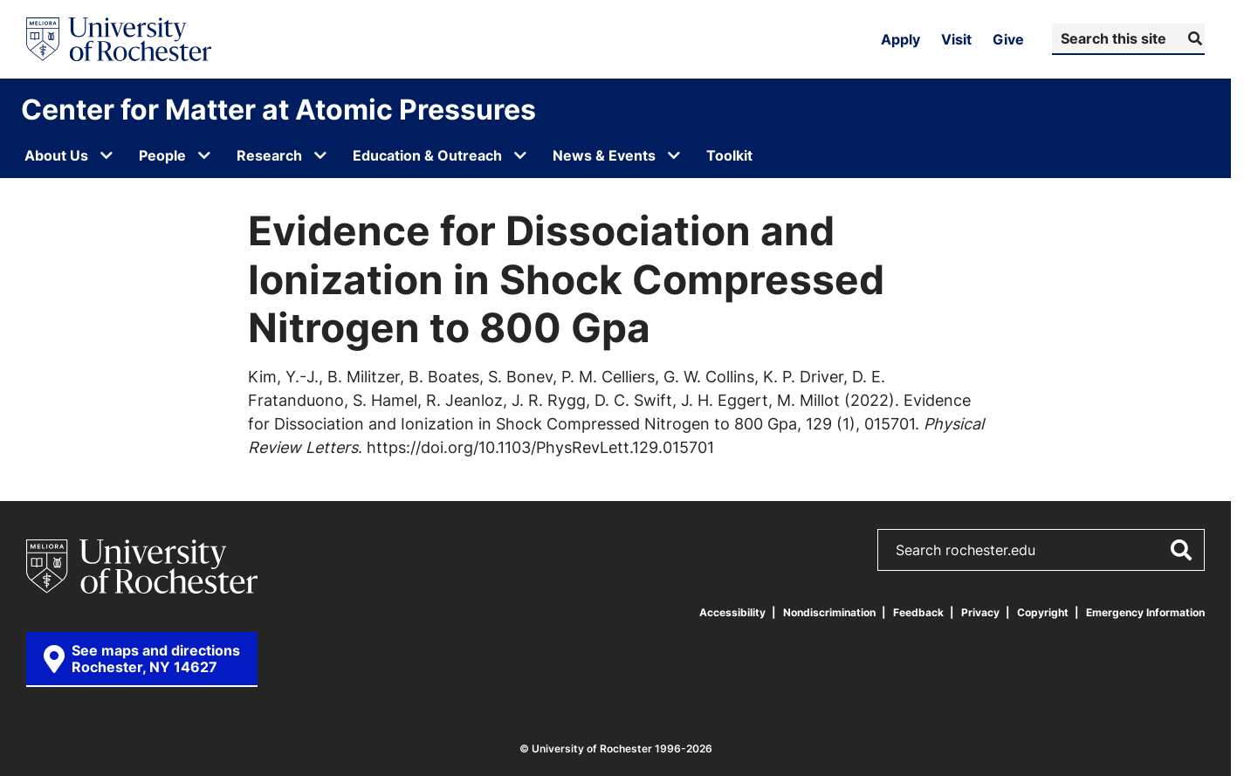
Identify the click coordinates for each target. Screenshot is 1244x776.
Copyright (1043, 612)
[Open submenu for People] (204, 155)
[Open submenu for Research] (320, 155)
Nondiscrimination (829, 612)
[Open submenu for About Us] (106, 155)
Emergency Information (1145, 612)
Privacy (980, 612)
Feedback (918, 612)
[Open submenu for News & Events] (674, 155)
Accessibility (732, 612)
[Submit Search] (1193, 38)
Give (1008, 39)
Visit (956, 39)
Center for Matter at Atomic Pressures (278, 109)
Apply (900, 39)
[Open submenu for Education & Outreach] (520, 155)
